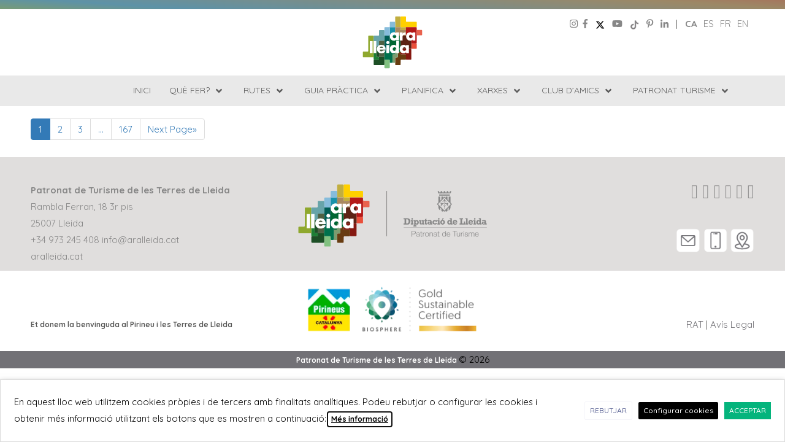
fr (725, 23)
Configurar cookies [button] (678, 410)
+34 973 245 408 (65, 240)
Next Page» (172, 129)
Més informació (359, 419)
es (708, 23)
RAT (694, 324)
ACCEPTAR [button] (747, 410)
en (742, 23)
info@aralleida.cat (140, 240)
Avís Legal (732, 324)
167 (125, 129)
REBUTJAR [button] (608, 410)
